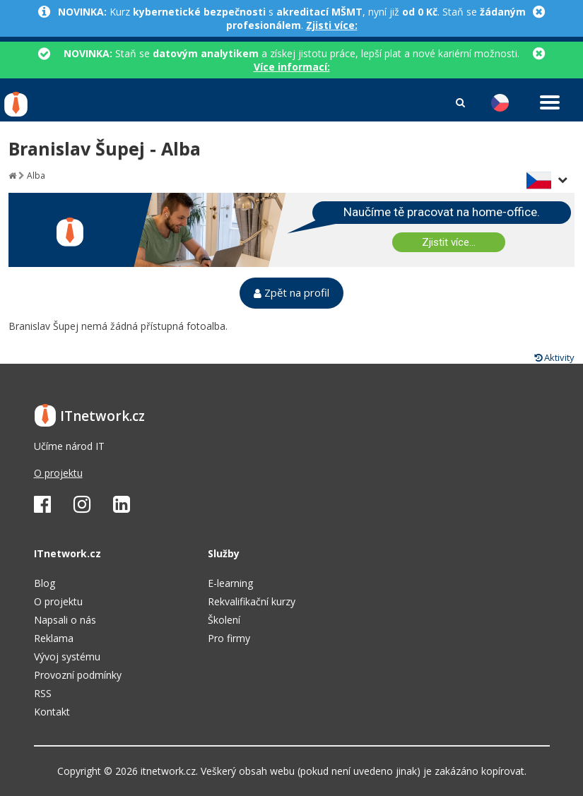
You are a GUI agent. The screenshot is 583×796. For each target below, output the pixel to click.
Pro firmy (229, 638)
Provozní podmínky (78, 675)
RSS (43, 693)
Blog (44, 583)
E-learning (230, 583)
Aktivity (554, 357)
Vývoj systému (67, 656)
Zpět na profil (291, 293)
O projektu (58, 473)
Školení (224, 619)
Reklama (53, 638)
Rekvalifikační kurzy (251, 601)
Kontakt (52, 711)
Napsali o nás (65, 619)
